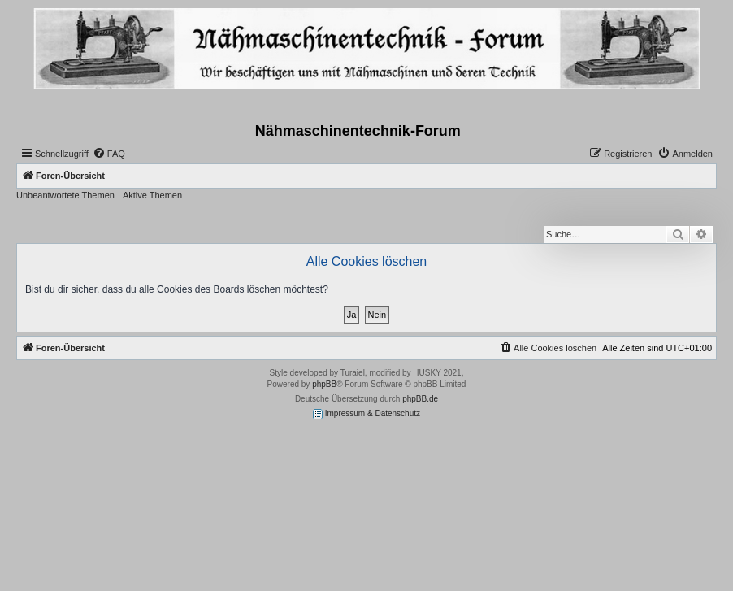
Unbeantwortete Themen (65, 195)
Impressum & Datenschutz (366, 414)
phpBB (324, 384)
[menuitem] (109, 153)
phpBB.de (420, 398)
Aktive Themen (152, 195)
